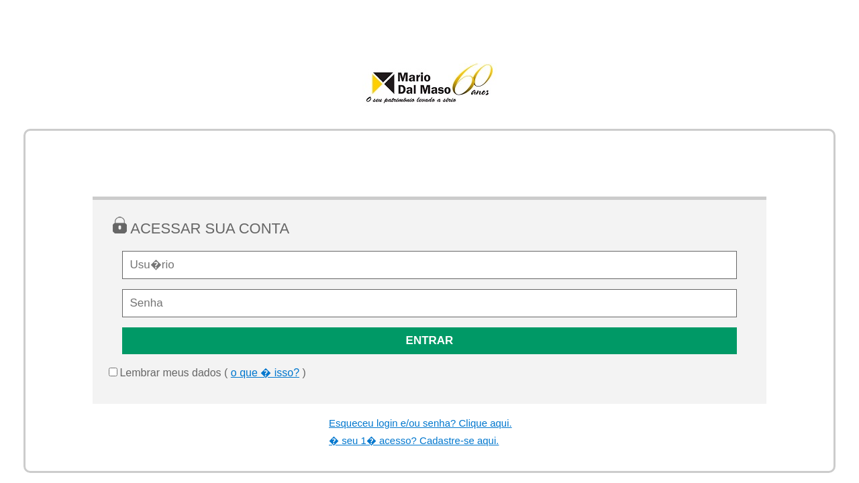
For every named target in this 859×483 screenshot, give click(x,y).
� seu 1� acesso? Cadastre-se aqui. (414, 440)
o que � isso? (265, 372)
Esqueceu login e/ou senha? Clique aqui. (420, 423)
